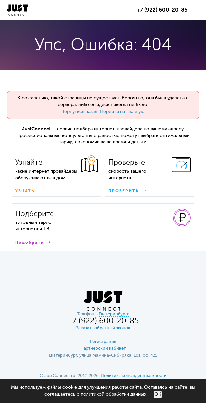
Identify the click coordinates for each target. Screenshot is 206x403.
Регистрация (103, 342)
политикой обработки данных (113, 394)
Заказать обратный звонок (103, 328)
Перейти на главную (122, 111)
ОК (157, 394)
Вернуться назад (79, 111)
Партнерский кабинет (103, 348)
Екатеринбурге (114, 314)
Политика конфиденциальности (134, 376)
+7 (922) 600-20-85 (162, 10)
